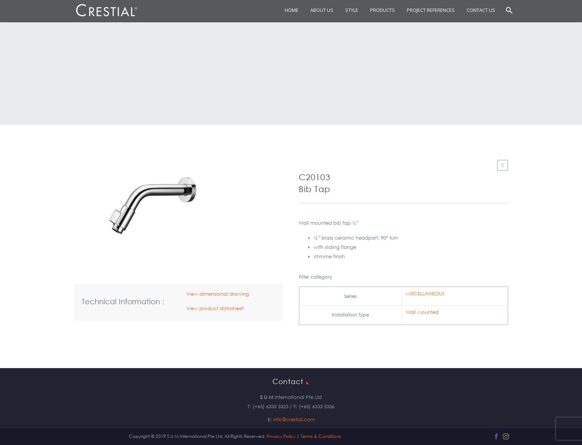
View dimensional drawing (217, 294)
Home (291, 10)
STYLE (351, 10)
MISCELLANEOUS (425, 293)
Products (382, 10)
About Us (321, 10)
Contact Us (481, 10)
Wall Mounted (422, 312)
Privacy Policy (281, 436)
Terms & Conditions (321, 436)
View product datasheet (214, 308)
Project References (431, 10)
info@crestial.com (294, 419)
